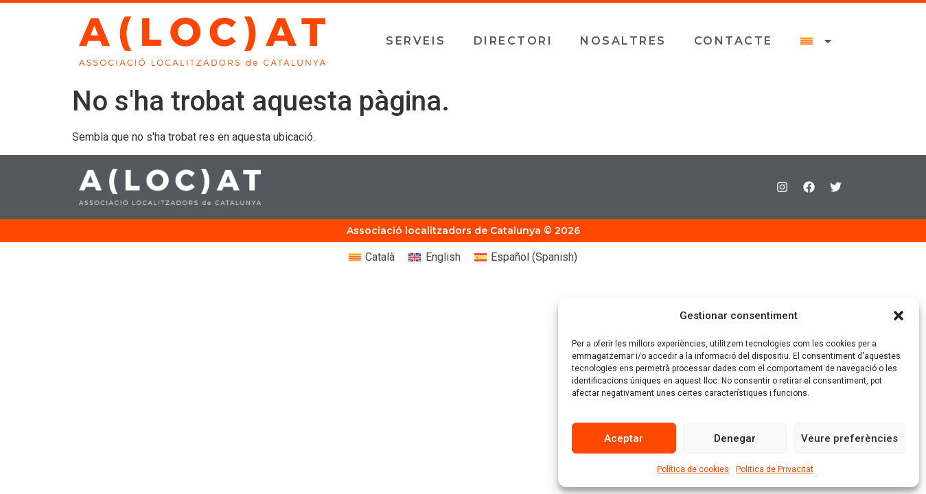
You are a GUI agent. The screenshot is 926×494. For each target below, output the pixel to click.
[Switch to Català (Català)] (372, 257)
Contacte (733, 40)
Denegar (735, 438)
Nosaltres (623, 40)
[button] (898, 315)
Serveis (416, 40)
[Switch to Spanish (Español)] (525, 257)
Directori (513, 40)
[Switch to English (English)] (434, 257)
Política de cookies (693, 469)
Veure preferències (849, 438)
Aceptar (623, 438)
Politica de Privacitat (774, 469)
